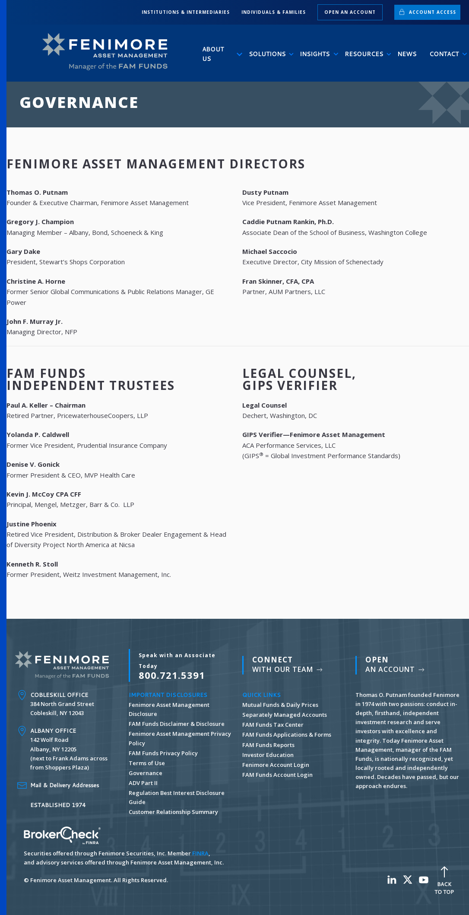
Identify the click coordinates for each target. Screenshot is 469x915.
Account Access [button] (427, 12)
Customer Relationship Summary (173, 812)
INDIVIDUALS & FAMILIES (273, 12)
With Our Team (288, 664)
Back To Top (444, 879)
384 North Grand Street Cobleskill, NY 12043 (62, 704)
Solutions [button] (268, 54)
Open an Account (350, 12)
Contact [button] (444, 54)
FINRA (200, 853)
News (406, 54)
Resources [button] (364, 54)
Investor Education (268, 755)
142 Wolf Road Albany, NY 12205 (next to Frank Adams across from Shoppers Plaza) (69, 749)
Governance (145, 773)
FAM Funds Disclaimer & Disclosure (177, 724)
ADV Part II (143, 783)
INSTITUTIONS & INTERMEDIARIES (186, 12)
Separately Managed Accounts (284, 715)
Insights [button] (315, 54)
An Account (395, 664)
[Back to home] (108, 52)
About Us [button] (219, 54)
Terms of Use (147, 763)
